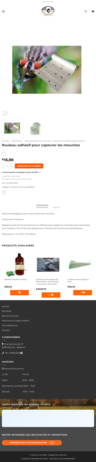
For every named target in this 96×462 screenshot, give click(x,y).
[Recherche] (86, 11)
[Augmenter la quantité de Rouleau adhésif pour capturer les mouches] (11, 165)
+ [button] (50, 295)
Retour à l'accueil (48, 1)
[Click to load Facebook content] (48, 418)
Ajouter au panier (29, 166)
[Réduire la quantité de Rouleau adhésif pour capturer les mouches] (3, 165)
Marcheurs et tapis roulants (15, 320)
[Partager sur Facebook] (4, 193)
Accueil (6, 141)
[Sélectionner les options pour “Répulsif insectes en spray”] (19, 292)
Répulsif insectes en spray (15, 279)
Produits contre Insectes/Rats (69, 141)
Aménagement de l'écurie (37, 141)
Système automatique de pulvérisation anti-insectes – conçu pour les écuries (47, 281)
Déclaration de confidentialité (62, 459)
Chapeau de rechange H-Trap (78, 280)
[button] (3, 11)
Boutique (17, 141)
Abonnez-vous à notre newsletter (28, 443)
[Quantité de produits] (7, 165)
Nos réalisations (10, 325)
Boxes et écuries (10, 316)
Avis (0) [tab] (56, 207)
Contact (6, 330)
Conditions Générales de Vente (34, 459)
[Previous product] (4, 154)
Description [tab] (42, 207)
